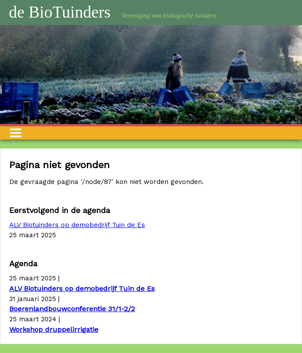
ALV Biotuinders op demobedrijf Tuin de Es (77, 225)
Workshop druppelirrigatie (53, 329)
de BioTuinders (60, 12)
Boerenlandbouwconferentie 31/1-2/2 (72, 309)
